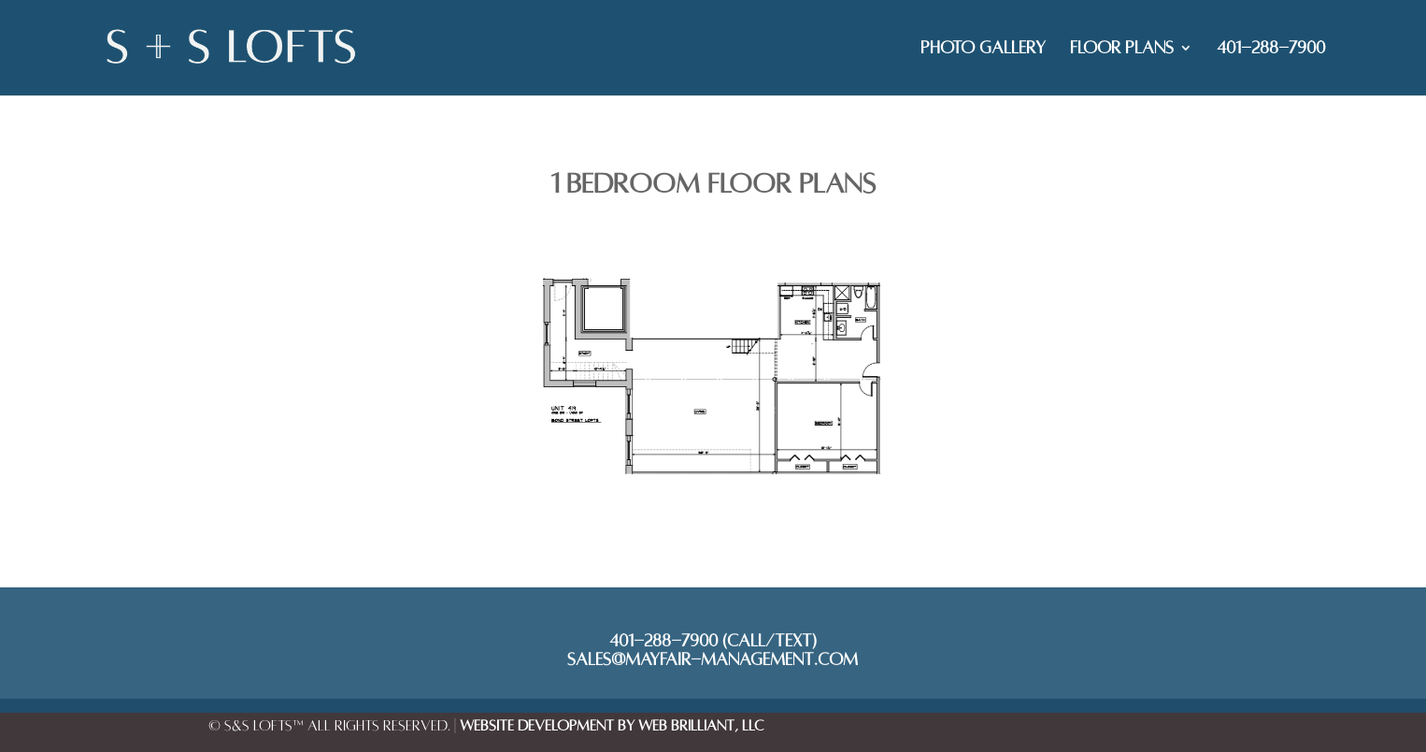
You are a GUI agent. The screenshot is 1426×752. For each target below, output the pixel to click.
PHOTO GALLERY (983, 49)
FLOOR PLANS (1122, 49)
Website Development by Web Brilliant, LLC (611, 725)
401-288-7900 (1271, 49)
